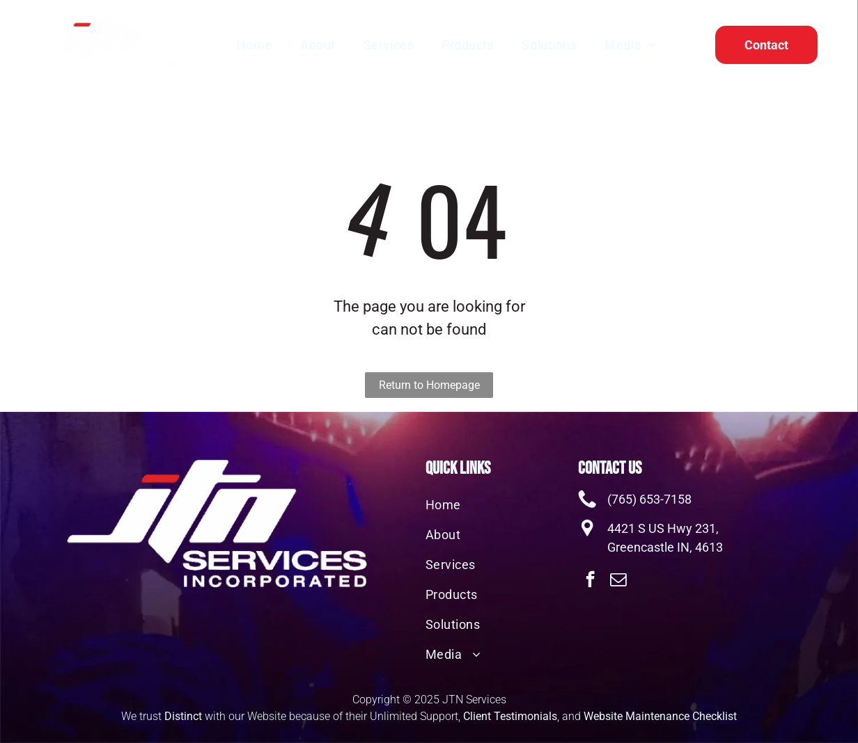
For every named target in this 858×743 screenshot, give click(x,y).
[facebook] (590, 581)
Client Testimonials (510, 716)
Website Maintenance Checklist (660, 716)
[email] (618, 581)
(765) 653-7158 (649, 499)
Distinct (183, 716)
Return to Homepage (429, 385)
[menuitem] (254, 44)
